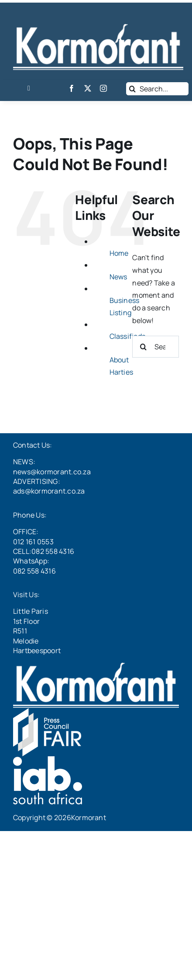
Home (119, 253)
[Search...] (157, 88)
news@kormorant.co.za (52, 472)
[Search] (132, 88)
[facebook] (71, 88)
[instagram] (103, 88)
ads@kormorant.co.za (49, 491)
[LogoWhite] (98, 27)
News (118, 277)
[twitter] (87, 88)
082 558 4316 (34, 571)
